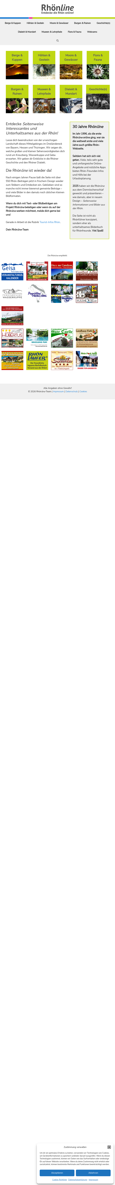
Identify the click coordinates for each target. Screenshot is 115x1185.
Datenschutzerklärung (77, 1179)
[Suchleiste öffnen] (58, 40)
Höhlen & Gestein (35, 23)
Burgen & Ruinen (82, 23)
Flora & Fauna (74, 31)
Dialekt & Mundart (27, 31)
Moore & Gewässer (59, 23)
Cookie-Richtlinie (59, 1179)
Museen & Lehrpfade (52, 31)
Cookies (83, 391)
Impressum (93, 1179)
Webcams (92, 31)
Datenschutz (72, 391)
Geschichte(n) (103, 23)
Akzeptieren (57, 1172)
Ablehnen (93, 1172)
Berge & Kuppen (13, 23)
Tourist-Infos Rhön (50, 222)
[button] (109, 1147)
